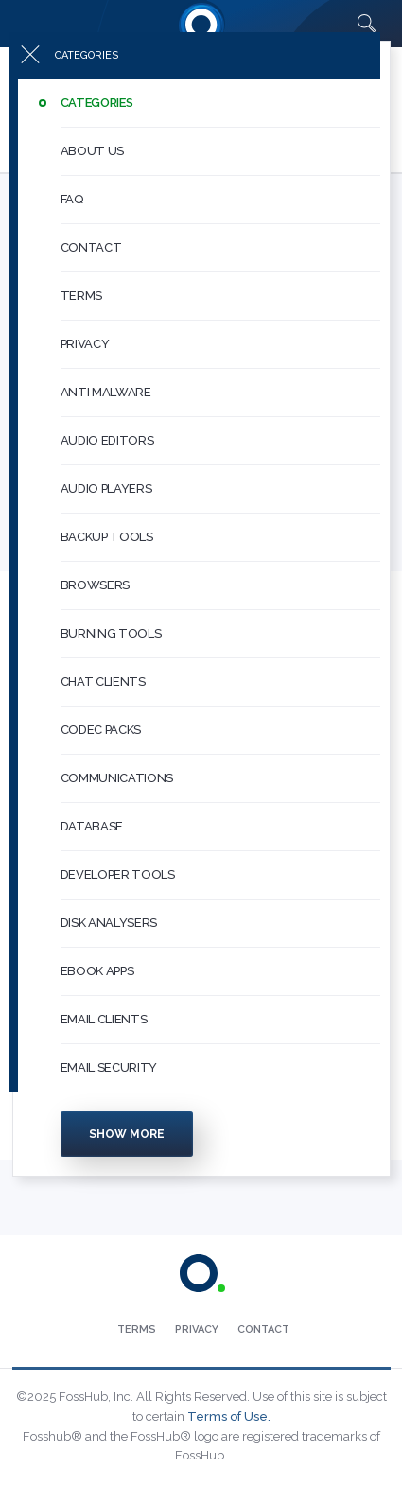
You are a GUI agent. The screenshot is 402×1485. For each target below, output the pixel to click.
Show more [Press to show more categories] (127, 1150)
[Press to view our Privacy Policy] (197, 1330)
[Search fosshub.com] (367, 23)
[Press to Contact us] (263, 1330)
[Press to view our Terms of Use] (137, 1330)
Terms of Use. (229, 1416)
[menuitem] (201, 120)
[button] (220, 120)
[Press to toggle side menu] (194, 72)
